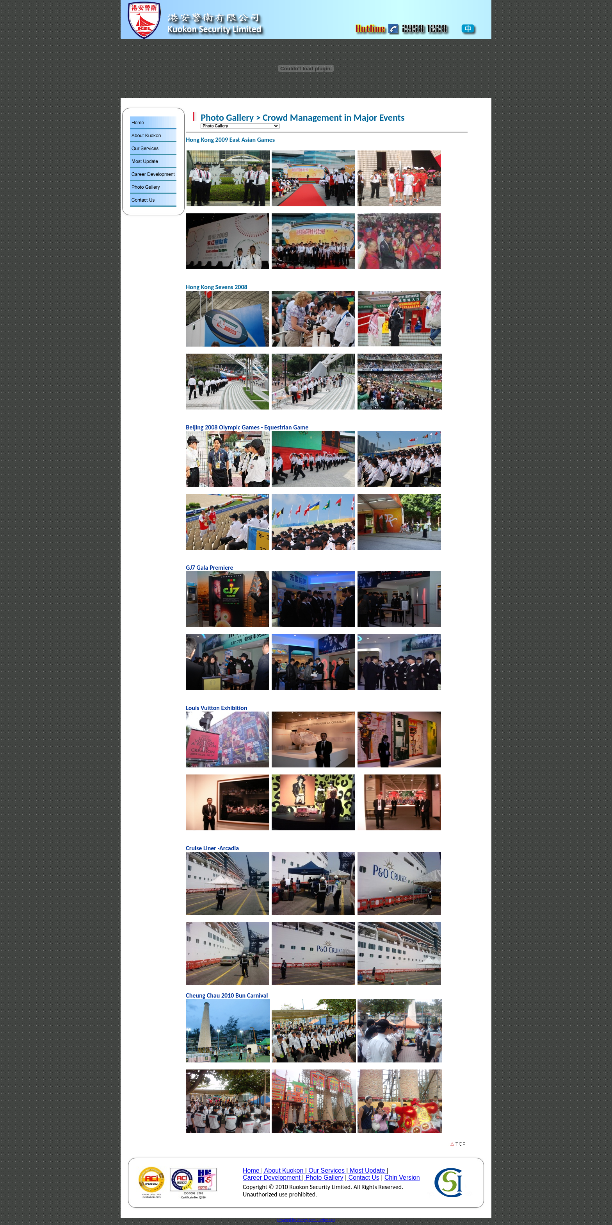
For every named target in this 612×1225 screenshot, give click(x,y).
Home (252, 1170)
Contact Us (363, 1177)
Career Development (272, 1177)
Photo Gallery (323, 1177)
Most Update (367, 1170)
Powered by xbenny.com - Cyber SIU (305, 1220)
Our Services (326, 1170)
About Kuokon (284, 1170)
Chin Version (402, 1177)
